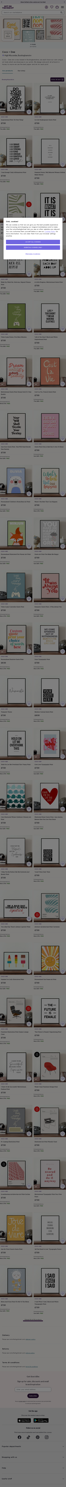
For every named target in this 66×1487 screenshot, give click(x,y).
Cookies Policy (50, 231)
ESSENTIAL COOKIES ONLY (33, 247)
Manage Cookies (33, 254)
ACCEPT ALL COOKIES (33, 242)
